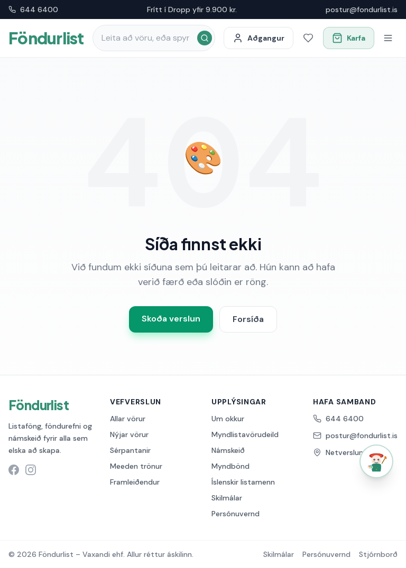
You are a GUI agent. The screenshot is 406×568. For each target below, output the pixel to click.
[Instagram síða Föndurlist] (30, 470)
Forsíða (248, 319)
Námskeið (228, 450)
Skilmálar (226, 498)
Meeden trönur (136, 466)
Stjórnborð (378, 554)
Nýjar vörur (129, 434)
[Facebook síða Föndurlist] (13, 470)
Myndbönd (230, 466)
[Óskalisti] (308, 38)
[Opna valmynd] (388, 38)
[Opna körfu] (348, 38)
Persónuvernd (235, 513)
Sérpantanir (130, 450)
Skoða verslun (171, 318)
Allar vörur (127, 418)
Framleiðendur (135, 482)
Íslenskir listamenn (243, 482)
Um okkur (227, 418)
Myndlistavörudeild (245, 434)
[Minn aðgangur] (258, 38)
